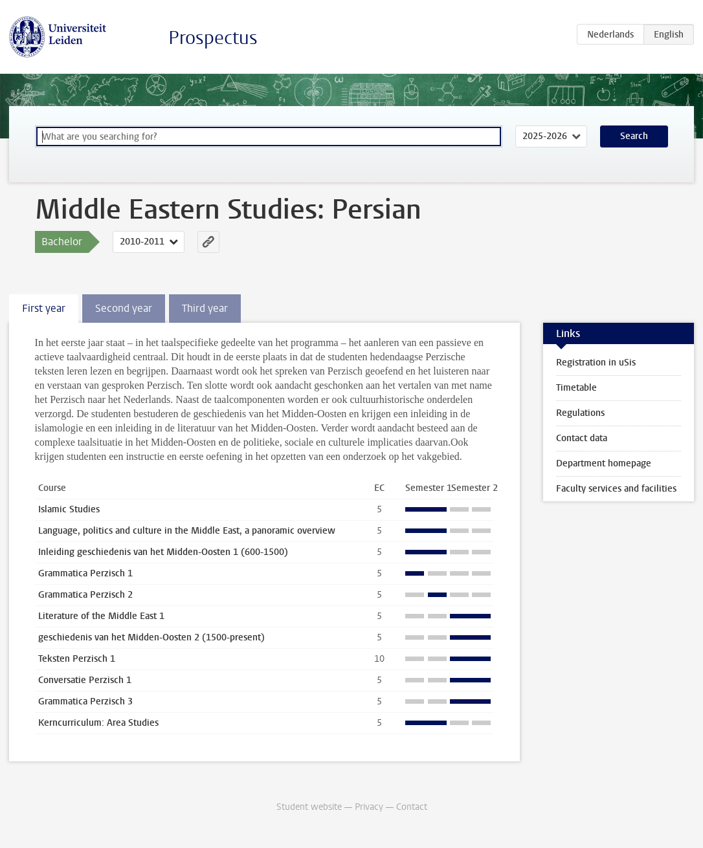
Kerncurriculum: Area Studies (98, 723)
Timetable (576, 388)
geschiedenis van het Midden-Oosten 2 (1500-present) (151, 637)
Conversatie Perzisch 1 (84, 680)
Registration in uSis (596, 362)
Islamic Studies (69, 509)
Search (634, 136)
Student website (309, 807)
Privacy (369, 807)
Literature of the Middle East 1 (101, 616)
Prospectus (213, 38)
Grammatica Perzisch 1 (85, 573)
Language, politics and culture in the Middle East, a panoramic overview (186, 531)
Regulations (580, 413)
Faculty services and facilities (616, 489)
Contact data (581, 438)
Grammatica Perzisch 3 (85, 701)
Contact (411, 807)
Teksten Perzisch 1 (76, 659)
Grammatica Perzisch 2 (85, 595)
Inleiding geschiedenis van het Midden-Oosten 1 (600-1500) (163, 552)
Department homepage (603, 463)
